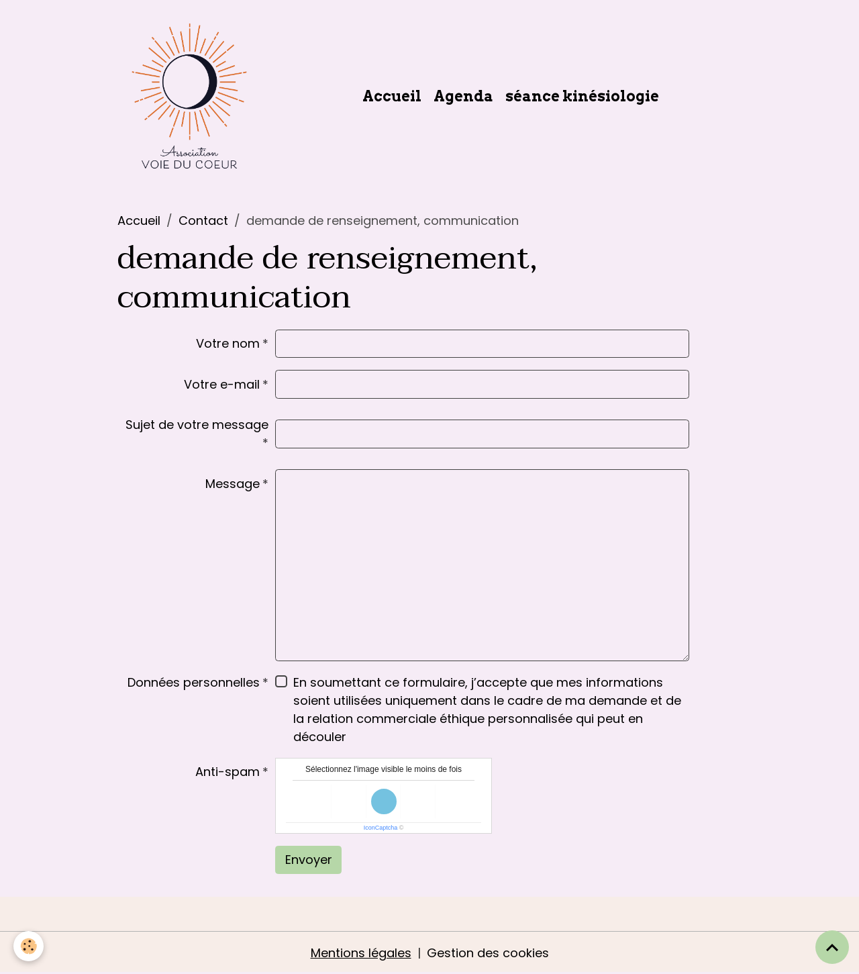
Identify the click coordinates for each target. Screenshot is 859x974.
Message (232, 483)
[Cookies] (28, 946)
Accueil (391, 96)
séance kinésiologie (582, 96)
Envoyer (308, 859)
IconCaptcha (381, 827)
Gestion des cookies (488, 952)
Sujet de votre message (196, 424)
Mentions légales (361, 952)
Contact (203, 220)
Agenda (463, 96)
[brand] (192, 96)
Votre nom (228, 343)
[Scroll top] (832, 947)
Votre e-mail (222, 384)
